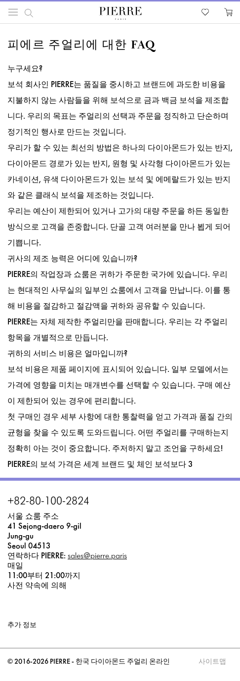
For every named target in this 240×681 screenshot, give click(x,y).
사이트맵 (212, 662)
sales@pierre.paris (97, 556)
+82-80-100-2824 (48, 502)
